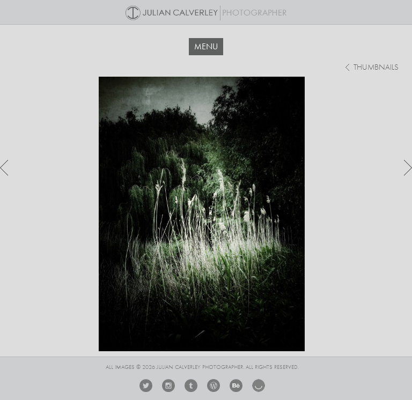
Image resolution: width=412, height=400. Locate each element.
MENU (206, 46)
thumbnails (376, 67)
